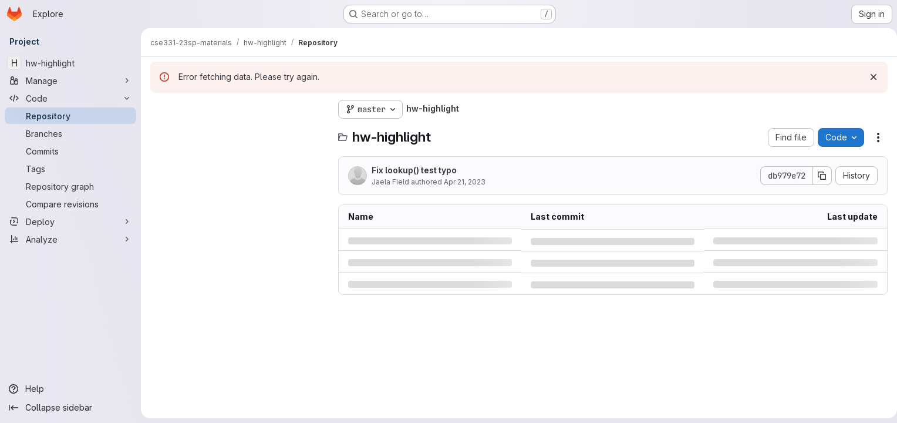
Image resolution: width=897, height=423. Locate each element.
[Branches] (70, 133)
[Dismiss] (869, 77)
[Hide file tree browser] (159, 109)
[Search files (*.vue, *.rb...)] (238, 132)
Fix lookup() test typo (414, 170)
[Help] (70, 389)
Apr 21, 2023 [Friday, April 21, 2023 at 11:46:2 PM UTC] (464, 181)
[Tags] (70, 168)
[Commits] (70, 151)
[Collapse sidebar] (70, 408)
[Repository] (70, 116)
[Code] (70, 98)
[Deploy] (70, 221)
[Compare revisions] (70, 204)
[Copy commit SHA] (817, 175)
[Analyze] (70, 239)
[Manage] (70, 80)
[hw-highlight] (70, 63)
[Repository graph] (70, 186)
